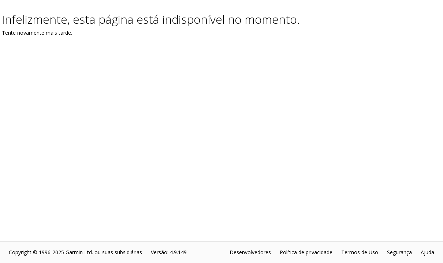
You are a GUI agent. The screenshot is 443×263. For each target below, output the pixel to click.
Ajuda (427, 252)
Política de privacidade (306, 252)
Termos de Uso (359, 252)
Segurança (399, 252)
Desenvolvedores (250, 252)
